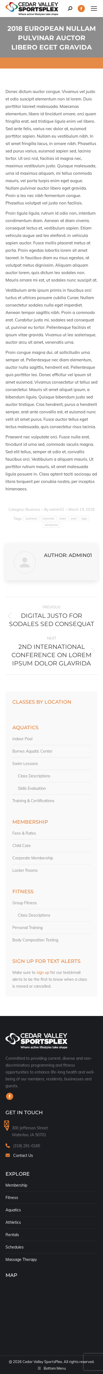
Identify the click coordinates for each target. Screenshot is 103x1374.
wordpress (51, 524)
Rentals (12, 1234)
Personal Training (27, 927)
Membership (16, 1185)
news (62, 518)
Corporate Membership (32, 858)
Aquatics (13, 1210)
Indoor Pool (22, 738)
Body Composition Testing (35, 940)
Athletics (13, 1222)
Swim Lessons (25, 763)
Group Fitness (24, 902)
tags (84, 518)
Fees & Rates (24, 833)
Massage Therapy (21, 1259)
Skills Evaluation (32, 788)
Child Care (21, 845)
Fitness (11, 1197)
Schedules (14, 1247)
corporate (48, 518)
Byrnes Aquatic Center (32, 751)
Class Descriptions (34, 776)
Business (33, 509)
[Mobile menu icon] (94, 8)
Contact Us (23, 1155)
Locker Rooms (25, 870)
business (31, 518)
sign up (43, 972)
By (54, 509)
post (74, 518)
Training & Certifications (33, 800)
